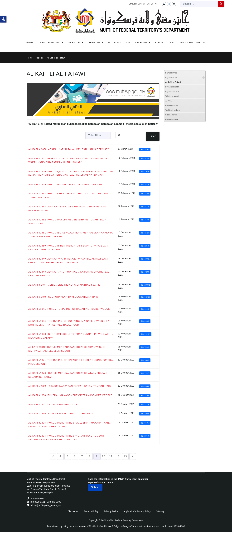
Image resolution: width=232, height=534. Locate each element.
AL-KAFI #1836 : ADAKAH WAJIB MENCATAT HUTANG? (60, 413)
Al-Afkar (168, 101)
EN (152, 4)
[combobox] (199, 4)
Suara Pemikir (171, 115)
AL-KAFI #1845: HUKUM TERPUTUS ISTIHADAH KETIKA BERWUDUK (69, 309)
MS (148, 4)
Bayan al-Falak (171, 119)
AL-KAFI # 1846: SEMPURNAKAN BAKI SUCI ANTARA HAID (63, 297)
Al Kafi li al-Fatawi (173, 82)
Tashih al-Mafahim (173, 110)
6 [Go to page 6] (75, 456)
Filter (153, 136)
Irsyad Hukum (171, 77)
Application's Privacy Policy (137, 511)
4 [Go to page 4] (60, 456)
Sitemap (160, 511)
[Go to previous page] (53, 456)
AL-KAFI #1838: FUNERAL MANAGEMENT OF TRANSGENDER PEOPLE (70, 395)
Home (30, 42)
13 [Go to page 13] (125, 456)
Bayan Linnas (171, 73)
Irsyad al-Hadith (172, 87)
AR (156, 4)
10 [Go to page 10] (103, 456)
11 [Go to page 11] (110, 456)
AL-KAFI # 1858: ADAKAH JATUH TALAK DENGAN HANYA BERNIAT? (68, 149)
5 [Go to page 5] (67, 456)
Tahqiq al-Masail (172, 96)
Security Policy (91, 511)
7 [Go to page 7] (82, 456)
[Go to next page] (132, 456)
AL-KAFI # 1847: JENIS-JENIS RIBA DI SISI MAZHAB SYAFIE (64, 284)
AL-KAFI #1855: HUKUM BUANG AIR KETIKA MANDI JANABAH (65, 184)
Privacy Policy (111, 511)
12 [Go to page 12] (118, 456)
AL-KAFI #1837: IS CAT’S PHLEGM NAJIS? (53, 404)
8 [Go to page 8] (89, 456)
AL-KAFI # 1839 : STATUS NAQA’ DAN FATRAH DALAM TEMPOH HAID (69, 386)
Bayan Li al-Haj (171, 105)
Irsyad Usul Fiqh (172, 91)
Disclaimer (73, 511)
